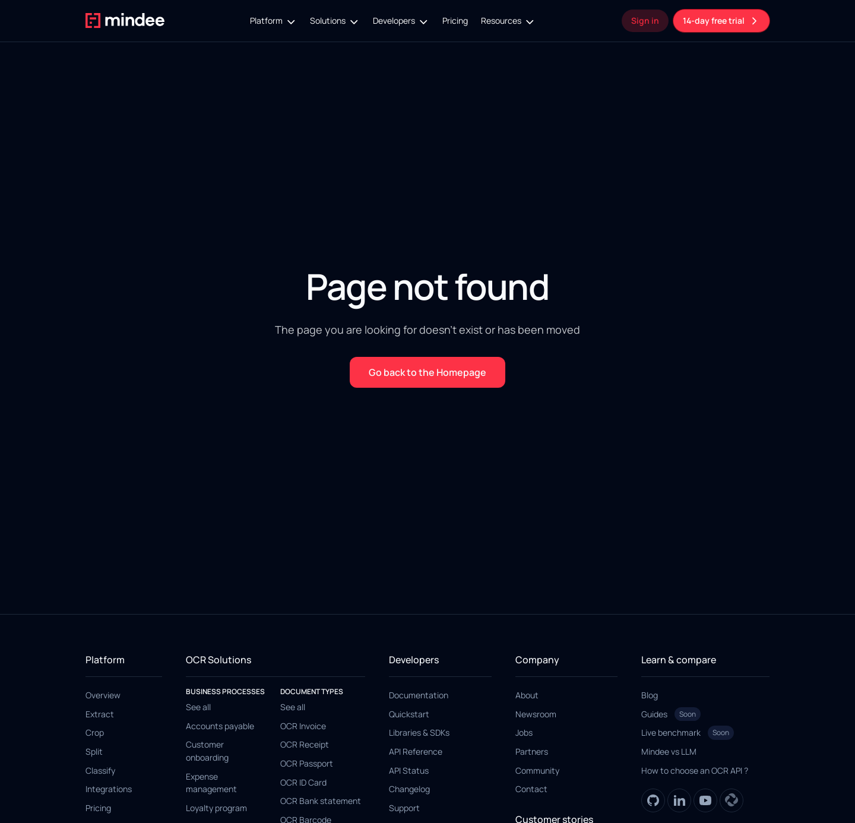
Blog (649, 695)
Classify (100, 770)
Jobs (524, 732)
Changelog (409, 788)
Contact (531, 788)
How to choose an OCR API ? (694, 770)
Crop (95, 732)
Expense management (211, 783)
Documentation (418, 695)
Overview (103, 695)
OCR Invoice (303, 726)
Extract (100, 714)
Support (404, 807)
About (527, 695)
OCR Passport (306, 763)
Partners (531, 751)
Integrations (109, 788)
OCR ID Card (303, 782)
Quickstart (409, 714)
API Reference (415, 751)
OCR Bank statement (320, 800)
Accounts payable (220, 726)
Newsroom (535, 714)
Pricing (455, 20)
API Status (409, 770)
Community (537, 770)
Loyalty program (216, 807)
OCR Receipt (304, 744)
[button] (273, 21)
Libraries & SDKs (419, 732)
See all (198, 707)
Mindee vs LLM (668, 751)
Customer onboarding (207, 751)
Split (94, 751)
